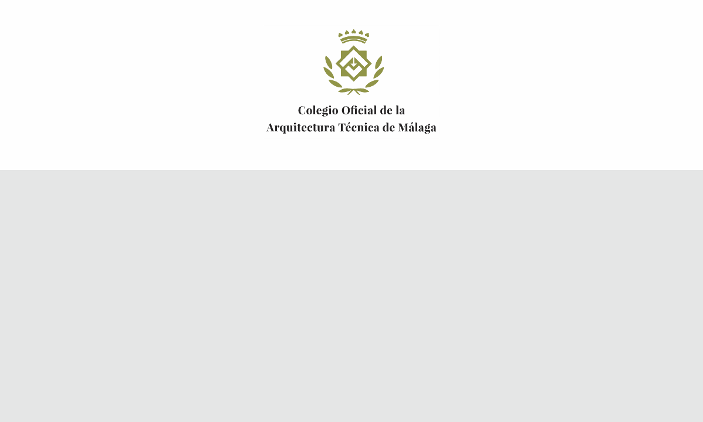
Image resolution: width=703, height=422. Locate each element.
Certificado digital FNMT (470, 246)
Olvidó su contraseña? (307, 318)
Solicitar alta (459, 332)
